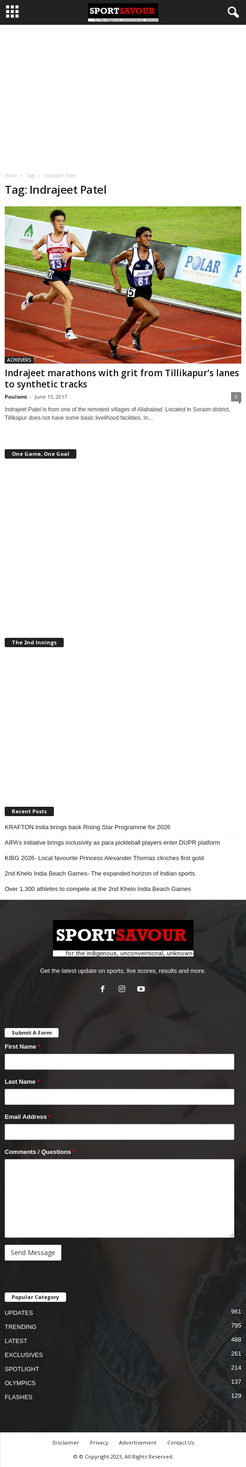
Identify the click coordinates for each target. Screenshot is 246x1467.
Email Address (28, 1116)
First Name (22, 1046)
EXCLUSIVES (24, 1354)
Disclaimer (65, 1442)
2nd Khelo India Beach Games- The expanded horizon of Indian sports (100, 873)
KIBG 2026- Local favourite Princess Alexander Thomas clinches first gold (104, 857)
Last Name (22, 1081)
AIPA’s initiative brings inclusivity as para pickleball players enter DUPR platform (112, 842)
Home (11, 175)
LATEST (16, 1340)
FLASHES (18, 1397)
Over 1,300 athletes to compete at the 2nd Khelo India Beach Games (98, 888)
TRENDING (21, 1326)
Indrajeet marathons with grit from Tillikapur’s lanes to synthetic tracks (122, 378)
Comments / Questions (40, 1151)
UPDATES (19, 1312)
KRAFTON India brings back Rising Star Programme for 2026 (88, 827)
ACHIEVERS (19, 360)
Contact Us (180, 1442)
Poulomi (16, 396)
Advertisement (138, 1442)
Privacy (99, 1442)
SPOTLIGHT (22, 1368)
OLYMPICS (20, 1383)
